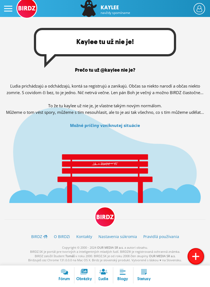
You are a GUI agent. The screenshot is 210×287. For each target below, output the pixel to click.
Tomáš (70, 256)
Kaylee (115, 9)
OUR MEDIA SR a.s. (110, 247)
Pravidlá (161, 236)
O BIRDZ (62, 236)
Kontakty (84, 236)
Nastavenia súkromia (117, 236)
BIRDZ (105, 217)
